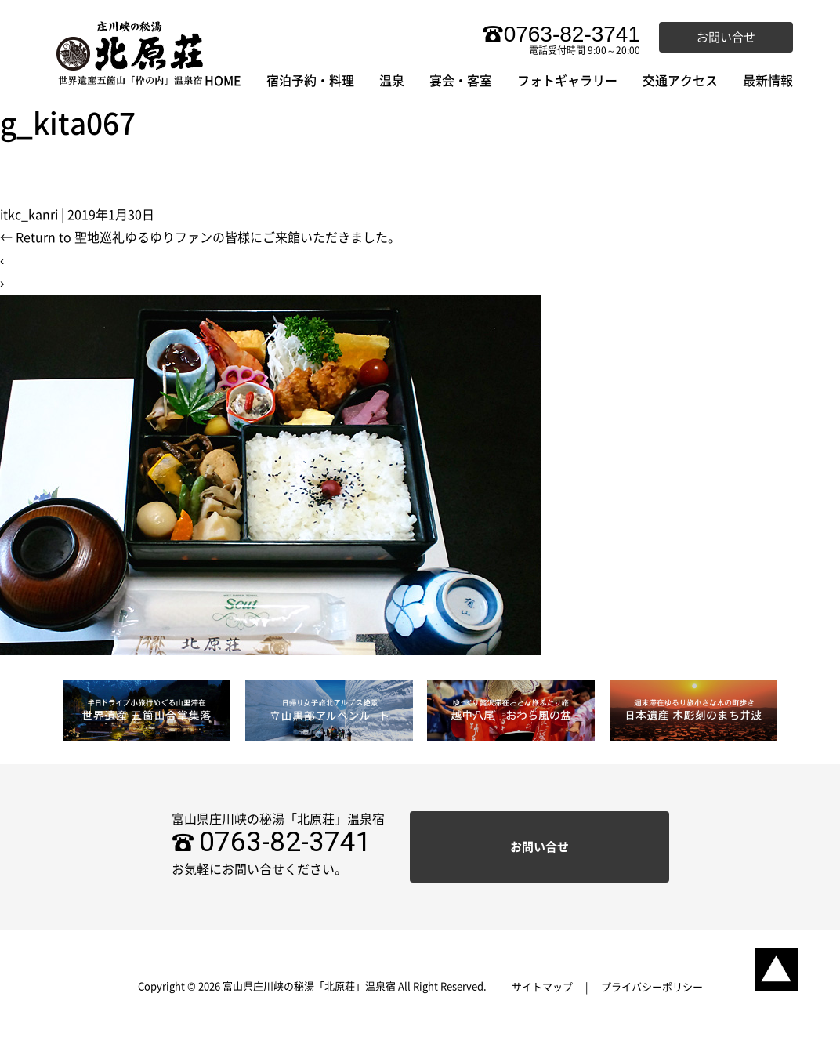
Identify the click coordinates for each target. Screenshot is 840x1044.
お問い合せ (726, 37)
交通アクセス (680, 80)
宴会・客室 (460, 80)
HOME (223, 80)
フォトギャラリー (567, 80)
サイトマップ (542, 987)
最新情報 (768, 80)
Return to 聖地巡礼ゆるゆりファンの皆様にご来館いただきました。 (200, 237)
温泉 (391, 80)
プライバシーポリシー (652, 987)
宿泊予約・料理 (310, 80)
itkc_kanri (29, 214)
